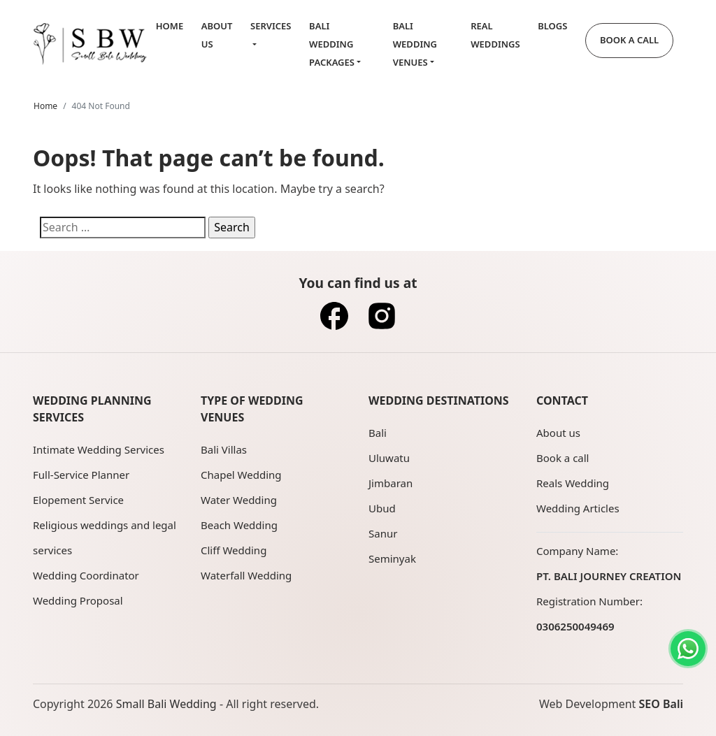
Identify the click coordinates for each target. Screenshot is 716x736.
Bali (377, 433)
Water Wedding (239, 500)
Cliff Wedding (233, 550)
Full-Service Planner (81, 475)
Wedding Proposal (78, 600)
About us (558, 433)
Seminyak (392, 558)
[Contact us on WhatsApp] (688, 648)
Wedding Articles (578, 508)
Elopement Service (78, 500)
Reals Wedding (572, 483)
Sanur (382, 533)
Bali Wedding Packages (332, 44)
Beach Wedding (239, 525)
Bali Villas (224, 449)
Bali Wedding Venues (415, 44)
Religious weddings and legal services (104, 537)
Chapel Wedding (241, 475)
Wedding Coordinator (86, 575)
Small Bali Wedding (166, 704)
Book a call (562, 458)
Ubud (382, 508)
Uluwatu (389, 458)
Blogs (552, 26)
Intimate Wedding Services (98, 449)
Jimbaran (390, 483)
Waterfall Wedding (246, 575)
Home (169, 26)
